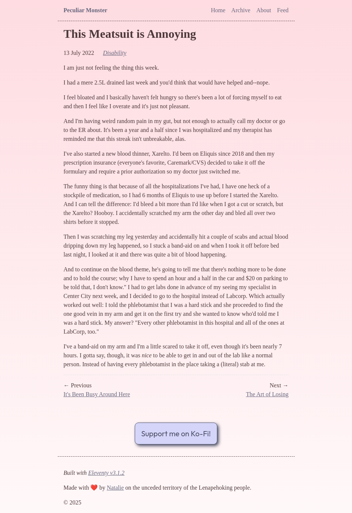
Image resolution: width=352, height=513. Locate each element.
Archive (241, 10)
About (263, 10)
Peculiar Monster (85, 10)
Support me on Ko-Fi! (176, 433)
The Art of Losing (267, 394)
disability (114, 53)
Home (218, 10)
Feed (282, 10)
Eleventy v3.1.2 (106, 473)
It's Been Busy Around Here (97, 394)
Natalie (115, 487)
